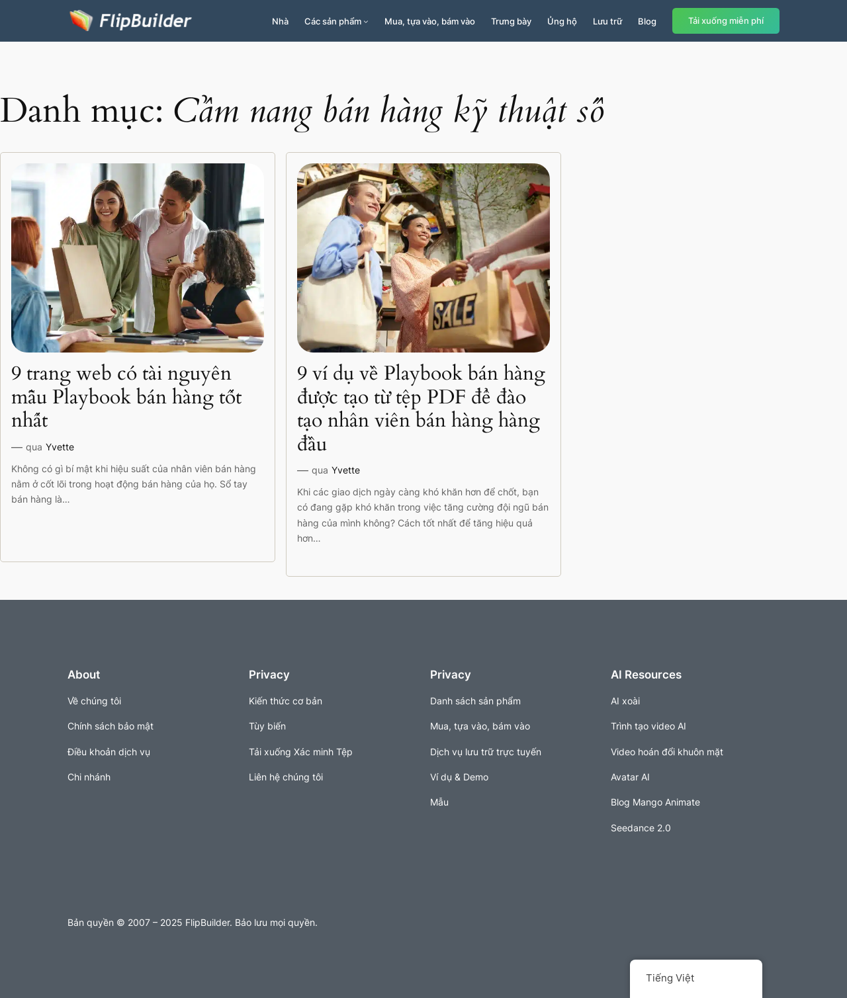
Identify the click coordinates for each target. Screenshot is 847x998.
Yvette (60, 446)
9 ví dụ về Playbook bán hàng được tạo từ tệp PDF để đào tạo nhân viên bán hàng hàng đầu (421, 409)
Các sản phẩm (332, 21)
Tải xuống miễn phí (726, 21)
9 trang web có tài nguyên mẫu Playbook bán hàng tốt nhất (126, 397)
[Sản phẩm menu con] (366, 21)
